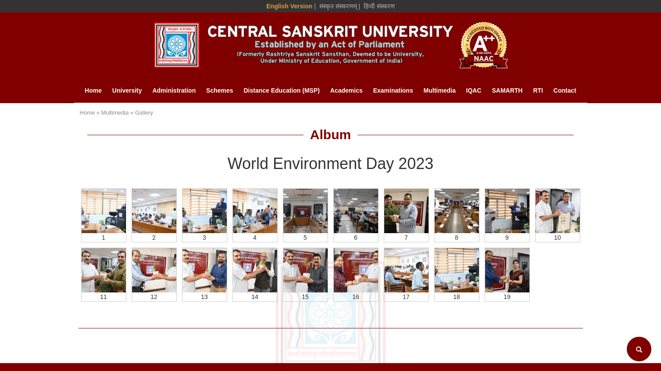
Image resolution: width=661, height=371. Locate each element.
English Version (289, 6)
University (127, 90)
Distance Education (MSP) (281, 90)
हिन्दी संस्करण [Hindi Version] (379, 6)
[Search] (639, 349)
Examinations (393, 90)
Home (93, 90)
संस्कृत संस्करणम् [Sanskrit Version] (338, 6)
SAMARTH (507, 90)
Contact (565, 90)
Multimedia (440, 90)
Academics (346, 90)
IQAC (474, 90)
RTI (538, 90)
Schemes (219, 90)
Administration (174, 90)
